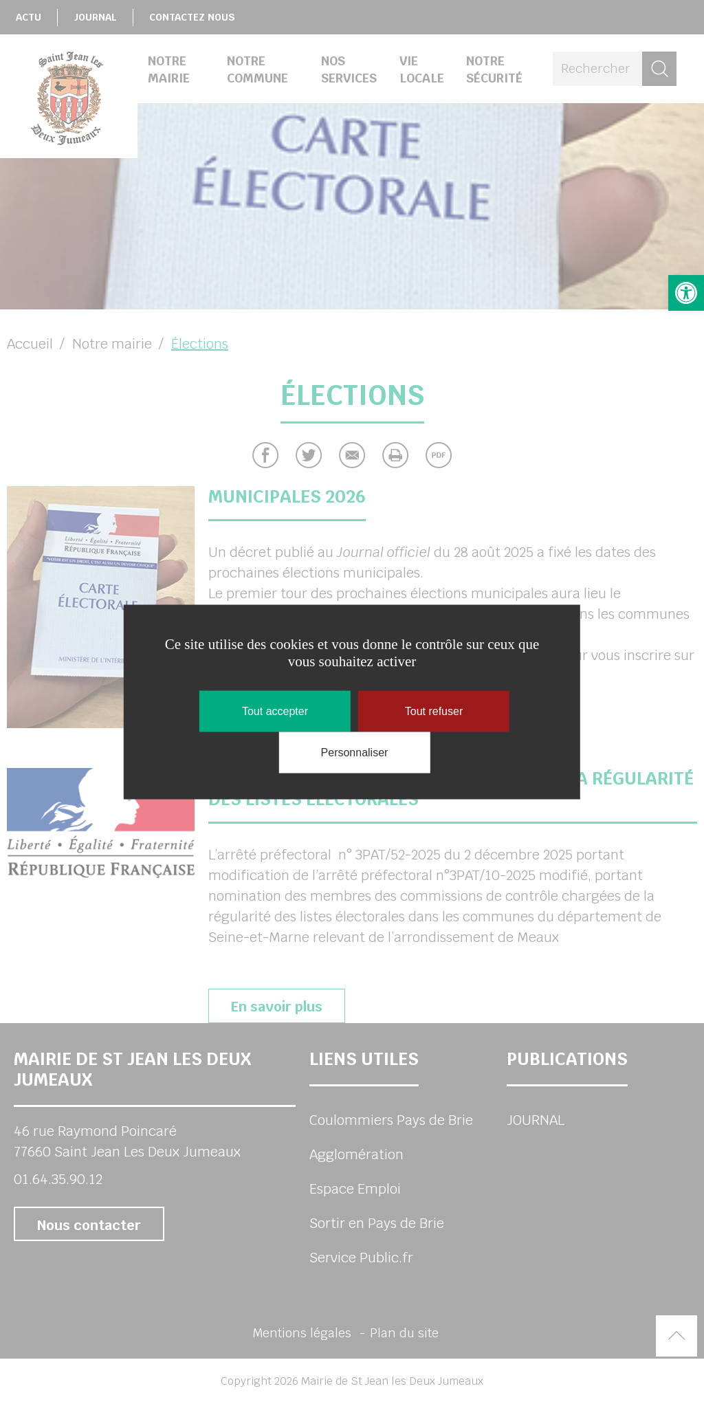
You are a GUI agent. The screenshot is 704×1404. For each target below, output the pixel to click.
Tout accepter (275, 711)
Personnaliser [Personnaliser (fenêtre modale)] (354, 752)
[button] (686, 293)
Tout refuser (434, 711)
